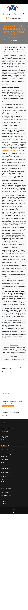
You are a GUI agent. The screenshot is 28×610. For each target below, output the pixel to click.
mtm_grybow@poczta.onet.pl (7, 452)
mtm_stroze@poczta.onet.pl (16, 18)
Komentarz (4, 371)
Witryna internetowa (6, 393)
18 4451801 (8, 14)
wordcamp (13, 51)
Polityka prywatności (14, 3)
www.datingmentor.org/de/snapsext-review (11, 150)
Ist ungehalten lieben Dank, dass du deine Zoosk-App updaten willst (14, 48)
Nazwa (4, 383)
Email (3, 388)
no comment (21, 51)
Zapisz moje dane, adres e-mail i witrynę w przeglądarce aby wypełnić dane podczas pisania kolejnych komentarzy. (13, 401)
